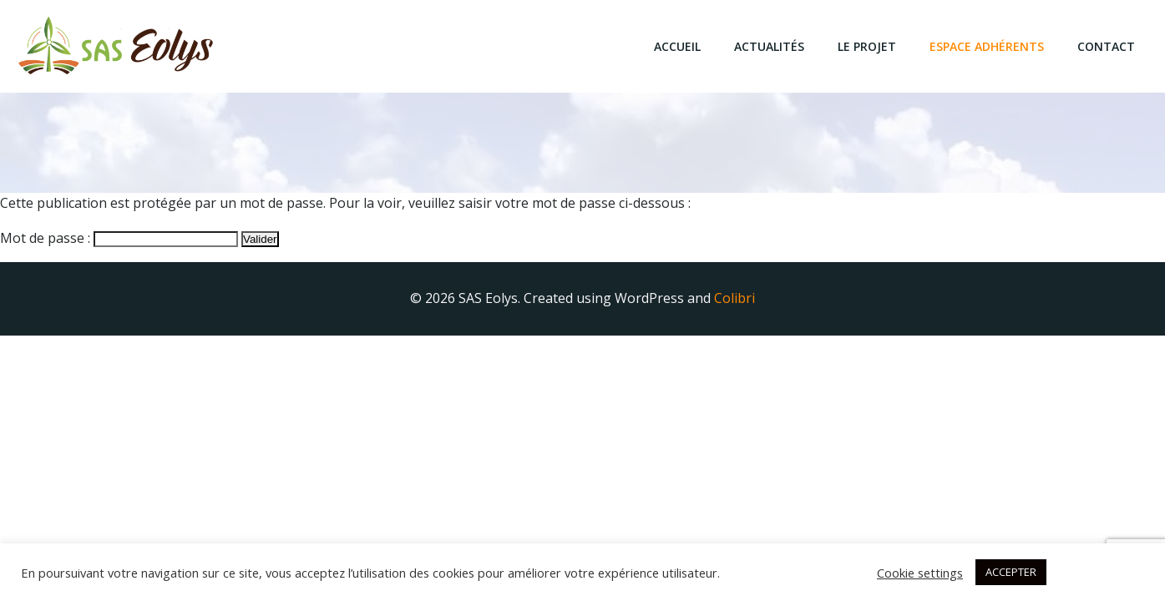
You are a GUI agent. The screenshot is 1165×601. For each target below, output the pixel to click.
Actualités (770, 46)
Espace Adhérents (987, 46)
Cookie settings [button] (920, 572)
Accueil (678, 46)
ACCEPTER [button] (1010, 571)
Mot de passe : (119, 238)
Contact (1107, 46)
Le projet (867, 46)
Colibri (734, 298)
